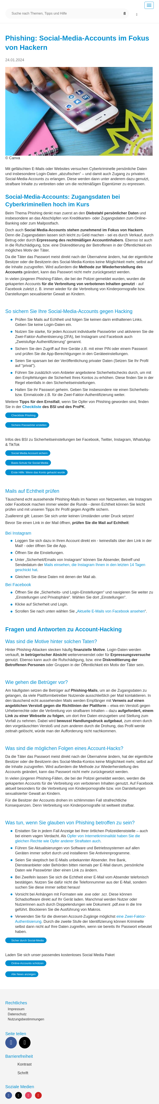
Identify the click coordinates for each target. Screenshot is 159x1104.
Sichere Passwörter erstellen (29, 425)
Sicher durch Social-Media (27, 940)
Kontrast (24, 1064)
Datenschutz (17, 1014)
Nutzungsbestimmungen (26, 1019)
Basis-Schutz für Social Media (29, 462)
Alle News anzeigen (23, 974)
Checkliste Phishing (23, 415)
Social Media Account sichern (29, 453)
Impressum (16, 1009)
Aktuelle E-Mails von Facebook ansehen (111, 611)
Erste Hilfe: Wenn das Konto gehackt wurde (38, 472)
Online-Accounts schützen (27, 963)
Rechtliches (16, 1003)
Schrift (22, 1073)
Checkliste (31, 407)
